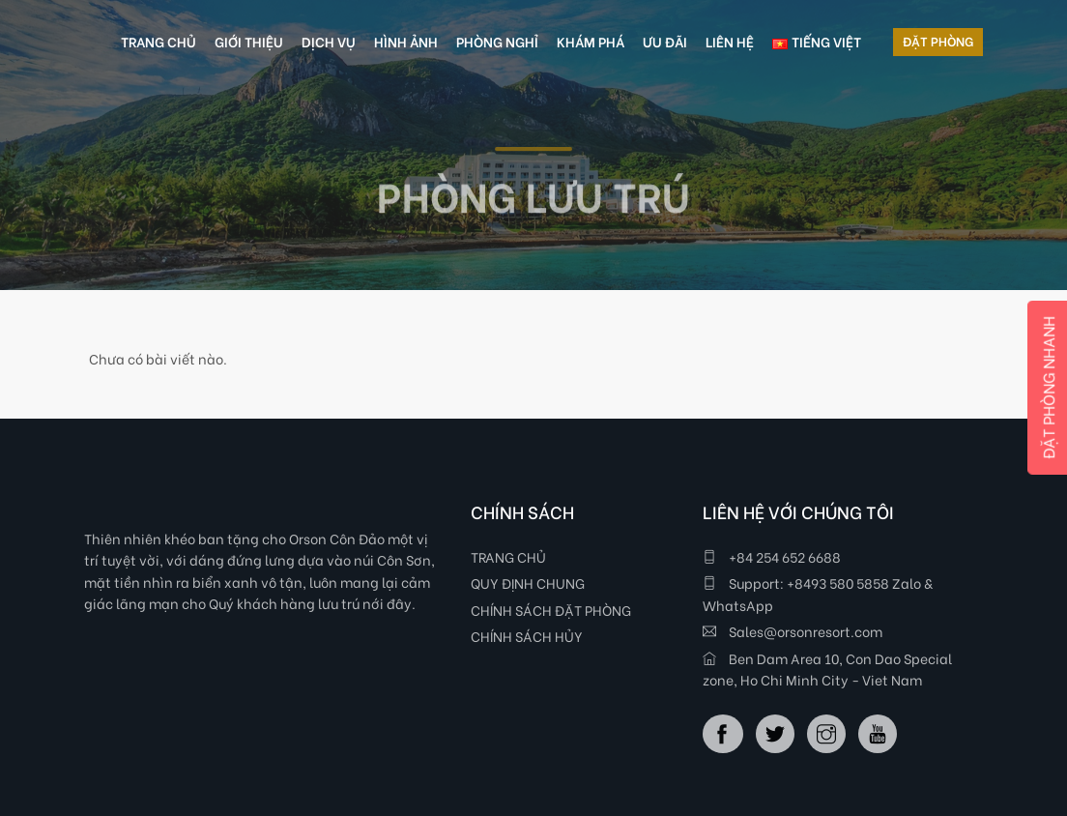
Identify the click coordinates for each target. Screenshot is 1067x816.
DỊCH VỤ (329, 41)
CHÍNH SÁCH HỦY (527, 636)
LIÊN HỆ (730, 41)
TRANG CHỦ (508, 556)
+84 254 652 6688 (772, 556)
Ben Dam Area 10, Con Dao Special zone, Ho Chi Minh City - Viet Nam (827, 668)
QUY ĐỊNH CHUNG (528, 582)
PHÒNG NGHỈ (497, 41)
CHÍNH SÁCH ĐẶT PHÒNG (551, 609)
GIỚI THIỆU (249, 41)
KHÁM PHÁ (590, 41)
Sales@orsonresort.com (792, 631)
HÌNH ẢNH (406, 41)
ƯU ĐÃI (665, 41)
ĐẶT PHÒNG (938, 40)
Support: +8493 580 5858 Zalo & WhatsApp (818, 593)
